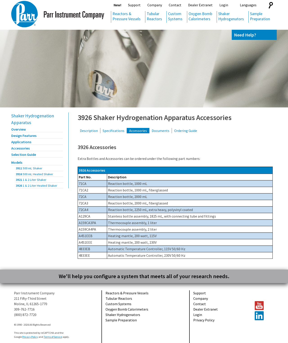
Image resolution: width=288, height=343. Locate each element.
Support (134, 5)
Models (16, 162)
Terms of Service (53, 336)
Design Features (23, 135)
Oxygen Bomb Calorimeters (200, 16)
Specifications (113, 130)
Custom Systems (175, 16)
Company (154, 5)
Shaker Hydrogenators (231, 16)
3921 (31, 180)
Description (89, 130)
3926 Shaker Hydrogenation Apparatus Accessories (155, 117)
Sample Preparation (260, 16)
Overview (18, 129)
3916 (34, 174)
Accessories (20, 148)
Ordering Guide (185, 130)
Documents (160, 130)
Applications (21, 142)
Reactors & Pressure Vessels (126, 16)
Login (223, 5)
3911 (29, 168)
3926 (36, 186)
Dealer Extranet (200, 5)
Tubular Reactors (154, 16)
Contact (175, 5)
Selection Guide (23, 154)
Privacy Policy (203, 320)
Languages (248, 5)
